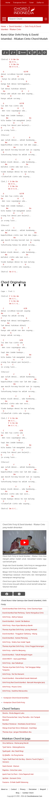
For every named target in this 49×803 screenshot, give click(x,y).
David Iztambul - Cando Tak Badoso (16, 621)
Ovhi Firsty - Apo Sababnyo (12, 663)
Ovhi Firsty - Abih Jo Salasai (12, 617)
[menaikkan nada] (13, 52)
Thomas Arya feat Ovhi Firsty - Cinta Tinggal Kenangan (23, 646)
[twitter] (19, 594)
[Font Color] (44, 52)
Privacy (22, 789)
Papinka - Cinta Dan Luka (12, 770)
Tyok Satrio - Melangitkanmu (13, 747)
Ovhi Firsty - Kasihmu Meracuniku (15, 691)
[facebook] (7, 594)
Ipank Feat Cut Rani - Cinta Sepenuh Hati (18, 774)
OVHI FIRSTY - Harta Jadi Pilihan (14, 659)
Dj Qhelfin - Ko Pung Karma (12, 755)
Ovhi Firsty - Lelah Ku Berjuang (13, 650)
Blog (17, 793)
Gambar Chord (27, 793)
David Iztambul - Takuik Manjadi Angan (17, 655)
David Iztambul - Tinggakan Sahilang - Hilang (19, 634)
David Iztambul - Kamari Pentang (15, 638)
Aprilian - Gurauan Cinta (11, 778)
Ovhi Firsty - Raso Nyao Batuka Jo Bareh (17, 625)
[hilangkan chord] (29, 52)
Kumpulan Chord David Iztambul (16, 698)
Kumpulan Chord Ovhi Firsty (14, 702)
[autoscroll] (22, 52)
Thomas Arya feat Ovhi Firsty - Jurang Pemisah (19, 629)
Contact (14, 789)
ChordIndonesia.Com (34, 796)
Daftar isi (40, 2)
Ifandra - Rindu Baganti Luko (13, 713)
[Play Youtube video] (24, 542)
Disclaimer (33, 789)
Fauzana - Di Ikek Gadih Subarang (15, 782)
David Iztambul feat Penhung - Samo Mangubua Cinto (23, 613)
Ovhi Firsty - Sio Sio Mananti (13, 674)
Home (7, 2)
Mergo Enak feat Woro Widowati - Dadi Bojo (19, 728)
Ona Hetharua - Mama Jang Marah (15, 743)
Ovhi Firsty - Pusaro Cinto (12, 687)
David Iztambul (15, 26)
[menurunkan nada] (5, 52)
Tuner (31, 2)
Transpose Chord (19, 2)
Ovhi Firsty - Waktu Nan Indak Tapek (16, 642)
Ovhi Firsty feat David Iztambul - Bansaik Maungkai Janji (23, 682)
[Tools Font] (39, 52)
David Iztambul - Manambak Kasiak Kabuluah (19, 678)
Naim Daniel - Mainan (10, 766)
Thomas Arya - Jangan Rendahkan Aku (16, 732)
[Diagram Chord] (34, 52)
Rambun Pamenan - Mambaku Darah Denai (19, 724)
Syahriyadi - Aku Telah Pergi (12, 751)
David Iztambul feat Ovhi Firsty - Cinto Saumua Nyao (22, 609)
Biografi (43, 789)
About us (4, 789)
